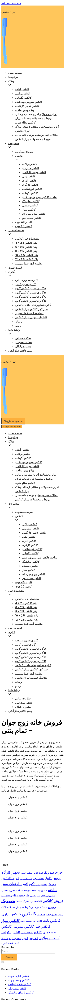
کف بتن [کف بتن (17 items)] (33, 938)
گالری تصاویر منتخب (26, 280)
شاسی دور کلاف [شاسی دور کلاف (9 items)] (48, 895)
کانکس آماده (22, 89)
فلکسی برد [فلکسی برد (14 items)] (36, 901)
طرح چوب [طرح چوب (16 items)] (23, 895)
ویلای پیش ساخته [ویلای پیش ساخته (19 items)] (17, 907)
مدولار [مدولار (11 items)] (26, 901)
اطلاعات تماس (23, 338)
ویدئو (18, 326)
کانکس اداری (29, 180)
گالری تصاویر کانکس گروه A (30, 288)
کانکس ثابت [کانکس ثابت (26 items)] (51, 920)
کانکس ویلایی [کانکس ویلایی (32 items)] (49, 937)
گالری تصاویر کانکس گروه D (30, 301)
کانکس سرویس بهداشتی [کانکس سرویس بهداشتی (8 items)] (31, 921)
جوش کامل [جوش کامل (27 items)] (52, 878)
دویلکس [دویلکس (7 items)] (39, 884)
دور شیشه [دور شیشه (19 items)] (49, 884)
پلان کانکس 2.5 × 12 (26, 259)
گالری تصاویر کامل (25, 284)
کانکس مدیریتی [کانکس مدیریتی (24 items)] (23, 926)
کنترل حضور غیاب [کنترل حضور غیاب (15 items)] (17, 938)
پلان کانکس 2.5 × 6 (26, 247)
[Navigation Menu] (13, 421)
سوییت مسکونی (24, 151)
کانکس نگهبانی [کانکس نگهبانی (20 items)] (10, 932)
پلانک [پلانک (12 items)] (3, 907)
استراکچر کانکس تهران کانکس (31, 309)
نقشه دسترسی (23, 342)
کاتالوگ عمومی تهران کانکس (31, 317)
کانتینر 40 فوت (23, 222)
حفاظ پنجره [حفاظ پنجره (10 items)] (38, 878)
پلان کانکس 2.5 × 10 (26, 255)
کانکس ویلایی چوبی (18, 980)
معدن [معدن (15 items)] (19, 901)
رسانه (18, 321)
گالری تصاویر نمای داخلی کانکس (33, 305)
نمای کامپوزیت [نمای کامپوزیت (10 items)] (40, 907)
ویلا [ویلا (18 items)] (31, 907)
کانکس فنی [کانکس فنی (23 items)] (42, 926)
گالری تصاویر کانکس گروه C (30, 297)
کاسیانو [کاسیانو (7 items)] (40, 914)
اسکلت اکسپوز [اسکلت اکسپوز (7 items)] (26, 873)
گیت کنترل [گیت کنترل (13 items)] (7, 943)
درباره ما (13, 77)
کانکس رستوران (17, 988)
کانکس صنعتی (30, 205)
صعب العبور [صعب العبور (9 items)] (35, 895)
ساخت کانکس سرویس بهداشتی (39, 197)
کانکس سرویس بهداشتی (28, 102)
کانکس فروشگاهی (32, 189)
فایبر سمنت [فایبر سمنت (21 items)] (8, 895)
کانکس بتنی (28, 176)
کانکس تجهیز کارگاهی (27, 106)
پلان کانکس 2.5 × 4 (26, 243)
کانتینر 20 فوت (23, 226)
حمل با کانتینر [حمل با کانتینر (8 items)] (26, 878)
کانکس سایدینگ (30, 201)
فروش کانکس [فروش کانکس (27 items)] (53, 900)
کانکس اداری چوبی (18, 976)
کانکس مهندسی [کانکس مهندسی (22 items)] (31, 932)
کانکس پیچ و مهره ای (33, 214)
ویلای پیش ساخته (24, 110)
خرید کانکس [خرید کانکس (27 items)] (10, 878)
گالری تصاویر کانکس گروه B (30, 292)
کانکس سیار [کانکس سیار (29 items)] (10, 920)
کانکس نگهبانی (23, 98)
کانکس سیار (29, 209)
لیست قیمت (15, 267)
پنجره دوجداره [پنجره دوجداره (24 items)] (53, 914)
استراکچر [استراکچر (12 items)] (38, 872)
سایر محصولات (49, 114)
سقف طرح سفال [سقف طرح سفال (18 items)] (12, 890)
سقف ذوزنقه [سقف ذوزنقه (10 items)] (30, 890)
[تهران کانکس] (32, 38)
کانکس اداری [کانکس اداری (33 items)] (11, 914)
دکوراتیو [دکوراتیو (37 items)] (29, 884)
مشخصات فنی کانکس (27, 238)
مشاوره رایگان (23, 346)
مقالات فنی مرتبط (48, 135)
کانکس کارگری (30, 185)
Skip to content (11, 3)
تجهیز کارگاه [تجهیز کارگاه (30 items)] (10, 872)
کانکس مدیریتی (30, 168)
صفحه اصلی (15, 73)
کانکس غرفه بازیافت (19, 984)
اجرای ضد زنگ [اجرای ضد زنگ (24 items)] (53, 872)
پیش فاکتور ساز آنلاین (20, 350)
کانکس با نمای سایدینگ (21, 992)
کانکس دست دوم (31, 218)
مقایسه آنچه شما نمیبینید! (29, 263)
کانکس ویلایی (22, 93)
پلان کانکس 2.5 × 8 (26, 251)
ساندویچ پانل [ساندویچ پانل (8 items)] (42, 890)
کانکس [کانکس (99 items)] (29, 913)
